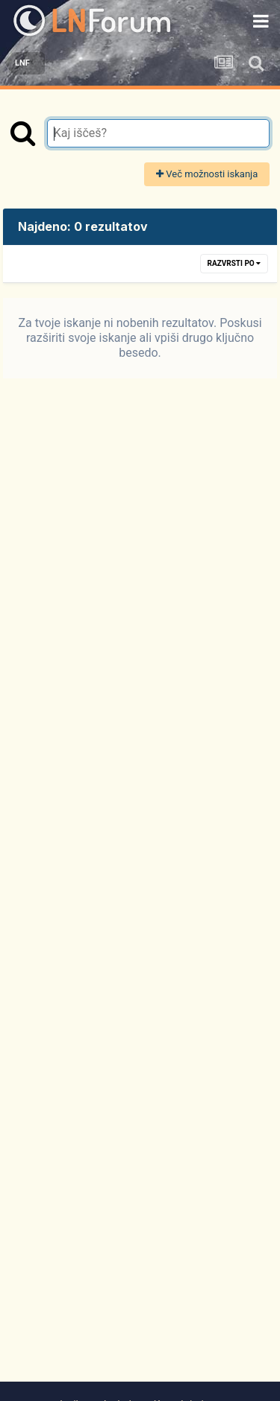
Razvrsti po (234, 263)
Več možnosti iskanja (207, 174)
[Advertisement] (140, 899)
